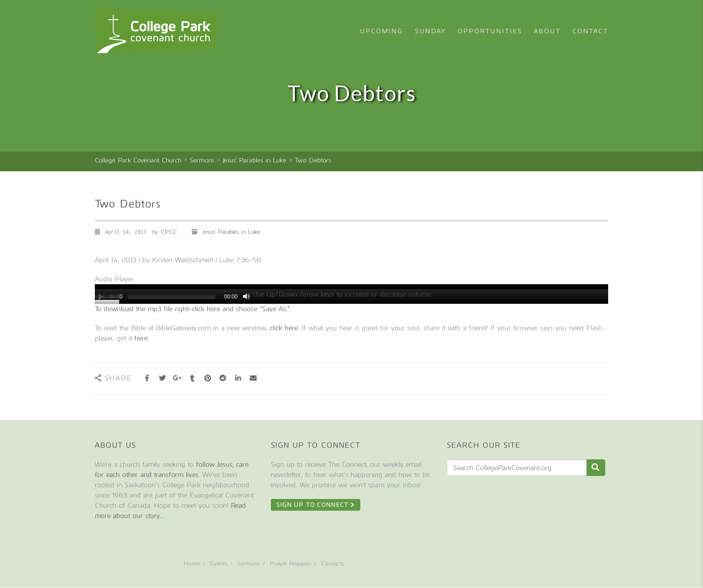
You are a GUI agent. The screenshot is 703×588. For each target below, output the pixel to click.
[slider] (172, 296)
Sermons (248, 563)
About (547, 31)
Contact (590, 31)
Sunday (430, 31)
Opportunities (490, 31)
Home (192, 563)
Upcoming (381, 31)
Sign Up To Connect (315, 504)
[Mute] (246, 296)
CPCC (169, 231)
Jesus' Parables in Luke (231, 231)
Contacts (332, 563)
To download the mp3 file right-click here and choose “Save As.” (192, 309)
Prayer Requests (290, 563)
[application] (351, 294)
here (141, 338)
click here (284, 328)
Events (218, 563)
